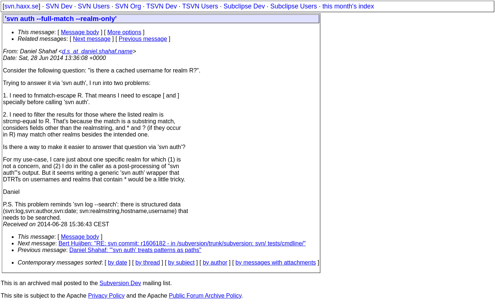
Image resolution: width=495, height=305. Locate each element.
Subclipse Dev (244, 6)
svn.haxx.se (21, 6)
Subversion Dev (120, 283)
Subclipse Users (293, 6)
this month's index (348, 6)
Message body (80, 32)
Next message (91, 39)
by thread (147, 262)
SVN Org (128, 6)
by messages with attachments (275, 262)
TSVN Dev (161, 6)
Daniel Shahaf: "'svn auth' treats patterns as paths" (136, 250)
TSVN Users (200, 6)
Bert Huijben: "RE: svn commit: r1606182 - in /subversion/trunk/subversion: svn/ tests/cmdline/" (182, 243)
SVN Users (94, 6)
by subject (181, 262)
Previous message (143, 39)
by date (117, 262)
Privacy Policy (106, 295)
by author (215, 262)
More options (124, 32)
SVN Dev (59, 6)
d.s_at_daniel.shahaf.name (97, 51)
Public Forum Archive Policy (205, 295)
